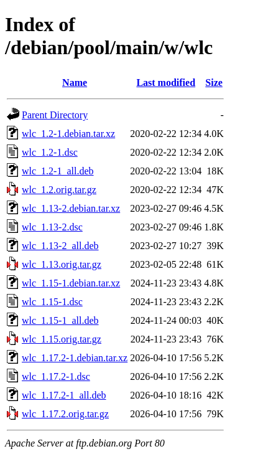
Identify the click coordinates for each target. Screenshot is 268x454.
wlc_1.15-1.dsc (52, 301)
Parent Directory (55, 115)
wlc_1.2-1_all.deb (58, 171)
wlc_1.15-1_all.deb (60, 320)
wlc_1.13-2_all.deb (60, 245)
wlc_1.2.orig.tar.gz (59, 189)
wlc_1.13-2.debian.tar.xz (71, 208)
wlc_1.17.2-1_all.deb (64, 395)
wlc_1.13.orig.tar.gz (61, 264)
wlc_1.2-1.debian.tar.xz (68, 133)
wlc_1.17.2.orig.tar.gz (65, 414)
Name (74, 82)
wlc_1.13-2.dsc (52, 227)
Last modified (165, 82)
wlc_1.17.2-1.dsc (56, 376)
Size (214, 82)
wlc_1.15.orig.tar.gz (61, 339)
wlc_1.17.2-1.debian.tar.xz (74, 357)
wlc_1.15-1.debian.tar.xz (71, 283)
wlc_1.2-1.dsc (50, 152)
